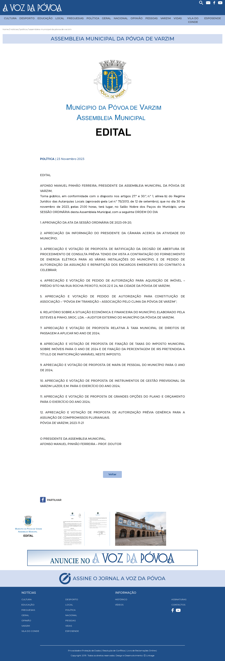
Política (92, 18)
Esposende (212, 18)
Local (59, 18)
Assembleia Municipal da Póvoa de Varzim (50, 29)
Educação (45, 18)
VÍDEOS (119, 604)
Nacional (121, 18)
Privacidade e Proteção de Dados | (85, 650)
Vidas (178, 18)
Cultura (10, 18)
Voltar (112, 474)
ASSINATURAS (178, 599)
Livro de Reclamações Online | (142, 650)
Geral (106, 18)
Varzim (165, 18)
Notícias (14, 29)
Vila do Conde (193, 20)
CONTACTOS (178, 604)
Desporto (27, 18)
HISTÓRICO (121, 599)
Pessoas (151, 18)
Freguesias (75, 18)
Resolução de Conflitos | (114, 650)
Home (6, 29)
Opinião (137, 18)
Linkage (150, 655)
